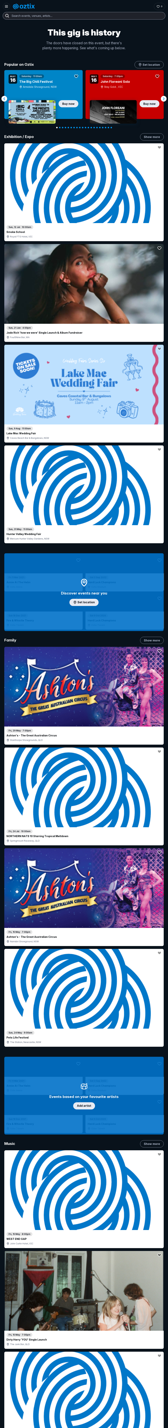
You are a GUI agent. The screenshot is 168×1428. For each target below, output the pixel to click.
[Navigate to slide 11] (85, 127)
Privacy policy (128, 1424)
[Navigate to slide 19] (108, 127)
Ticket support (16, 1352)
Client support (63, 1349)
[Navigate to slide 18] (105, 127)
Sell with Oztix (63, 1331)
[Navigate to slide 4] (65, 127)
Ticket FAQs (15, 1347)
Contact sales (81, 1323)
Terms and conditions (150, 1424)
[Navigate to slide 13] (91, 127)
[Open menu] (6, 6)
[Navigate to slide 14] (94, 127)
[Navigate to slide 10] (82, 127)
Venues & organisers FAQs (71, 1343)
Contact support (21, 1323)
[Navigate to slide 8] (77, 127)
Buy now (68, 104)
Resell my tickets (18, 1356)
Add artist (84, 353)
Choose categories (84, 625)
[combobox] (84, 15)
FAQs (117, 1328)
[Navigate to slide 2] (59, 127)
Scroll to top (84, 1273)
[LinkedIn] (26, 1407)
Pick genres (84, 843)
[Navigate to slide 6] (71, 127)
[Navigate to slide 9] (79, 127)
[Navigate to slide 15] (97, 127)
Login (59, 1323)
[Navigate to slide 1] (56, 127)
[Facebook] (35, 1407)
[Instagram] (9, 1407)
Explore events (17, 1331)
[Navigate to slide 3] (62, 127)
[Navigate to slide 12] (88, 127)
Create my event (65, 1337)
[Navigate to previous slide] (4, 99)
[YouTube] (17, 1407)
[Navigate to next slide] (164, 99)
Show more (152, 137)
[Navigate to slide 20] (111, 127)
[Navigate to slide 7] (74, 127)
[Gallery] (84, 99)
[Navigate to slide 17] (102, 127)
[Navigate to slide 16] (99, 127)
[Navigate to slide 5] (68, 127)
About (117, 1322)
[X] (43, 1407)
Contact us (120, 1334)
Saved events (16, 1337)
